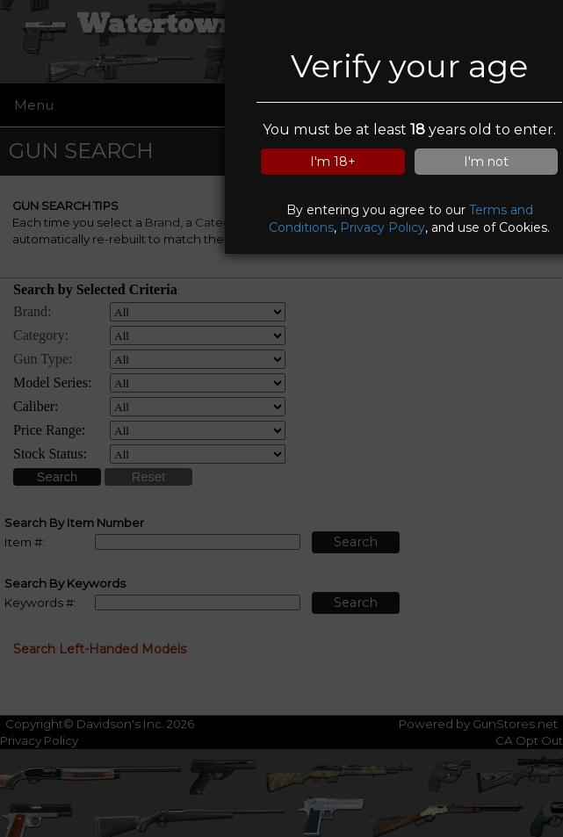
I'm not (486, 162)
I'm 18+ (333, 162)
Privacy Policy (382, 227)
